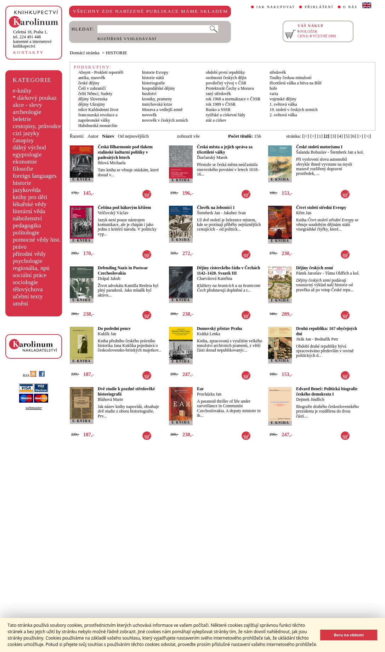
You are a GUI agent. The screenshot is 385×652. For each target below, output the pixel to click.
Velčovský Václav (113, 212)
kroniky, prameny (157, 98)
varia (274, 93)
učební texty (28, 296)
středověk (278, 72)
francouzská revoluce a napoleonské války (98, 117)
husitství (149, 93)
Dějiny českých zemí (314, 267)
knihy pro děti (30, 197)
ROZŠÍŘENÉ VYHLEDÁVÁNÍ (127, 39)
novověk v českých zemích (165, 120)
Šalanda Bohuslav (311, 152)
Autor (92, 136)
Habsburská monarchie (97, 125)
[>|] (367, 136)
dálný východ (29, 147)
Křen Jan (303, 212)
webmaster (34, 408)
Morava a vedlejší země (162, 109)
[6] (353, 136)
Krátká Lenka (208, 333)
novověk (149, 114)
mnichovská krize (157, 104)
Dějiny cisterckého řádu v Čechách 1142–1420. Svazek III (228, 270)
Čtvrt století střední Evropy (321, 207)
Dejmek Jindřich (310, 399)
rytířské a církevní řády (225, 114)
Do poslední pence (114, 328)
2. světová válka (283, 114)
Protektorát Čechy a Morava (230, 88)
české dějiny (89, 83)
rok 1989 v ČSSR (221, 104)
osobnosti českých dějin (226, 77)
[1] (320, 136)
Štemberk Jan (208, 212)
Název (108, 136)
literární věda (29, 211)
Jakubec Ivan (234, 212)
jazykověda (27, 190)
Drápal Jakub (109, 278)
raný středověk (218, 93)
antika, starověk (91, 77)
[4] (340, 136)
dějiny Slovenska (92, 98)
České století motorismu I (319, 146)
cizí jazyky (26, 133)
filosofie (23, 168)
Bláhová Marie (110, 399)
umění (20, 303)
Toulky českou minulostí (291, 77)
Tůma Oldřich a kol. (342, 273)
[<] (313, 136)
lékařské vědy (30, 204)
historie (22, 182)
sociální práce (30, 275)
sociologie (25, 282)
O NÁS (350, 7)
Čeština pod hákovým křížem (124, 207)
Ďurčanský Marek (212, 157)
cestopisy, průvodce (37, 126)
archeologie (27, 112)
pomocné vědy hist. (37, 239)
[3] (333, 136)
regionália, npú (31, 268)
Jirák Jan (303, 339)
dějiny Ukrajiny (91, 104)
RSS (29, 375)
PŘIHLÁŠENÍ (319, 7)
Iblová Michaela (111, 162)
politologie (26, 232)
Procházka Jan (209, 394)
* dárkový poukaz (35, 97)
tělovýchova (28, 289)
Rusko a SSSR (218, 109)
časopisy (23, 140)
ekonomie (25, 161)
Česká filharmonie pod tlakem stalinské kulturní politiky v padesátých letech (125, 152)
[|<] (305, 136)
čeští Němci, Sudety (95, 93)
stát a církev (216, 120)
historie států (153, 77)
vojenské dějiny (283, 98)
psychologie (28, 261)
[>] (360, 136)
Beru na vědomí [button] (349, 634)
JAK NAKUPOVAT (275, 7)
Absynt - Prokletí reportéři (100, 72)
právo (20, 246)
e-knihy (22, 90)
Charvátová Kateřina (214, 278)
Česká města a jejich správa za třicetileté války (225, 149)
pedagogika (27, 225)
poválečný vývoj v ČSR (226, 83)
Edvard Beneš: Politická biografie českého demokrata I (326, 391)
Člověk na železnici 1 (216, 207)
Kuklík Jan (107, 333)
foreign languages (35, 175)
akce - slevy (27, 104)
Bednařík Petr (326, 339)
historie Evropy (155, 72)
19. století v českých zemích (294, 109)
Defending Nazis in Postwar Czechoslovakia (123, 270)
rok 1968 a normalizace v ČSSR (233, 98)
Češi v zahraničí (92, 88)
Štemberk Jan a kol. (347, 152)
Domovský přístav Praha (219, 328)
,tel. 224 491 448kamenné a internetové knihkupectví (32, 39)
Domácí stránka (85, 52)
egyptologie (27, 154)
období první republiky (225, 72)
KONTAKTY (28, 52)
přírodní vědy (29, 253)
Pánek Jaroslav (309, 273)
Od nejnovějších (133, 136)
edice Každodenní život (98, 109)
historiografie (153, 83)
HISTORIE (116, 52)
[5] (347, 136)
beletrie (22, 119)
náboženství (27, 218)
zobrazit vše (188, 136)
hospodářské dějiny (158, 88)
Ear (200, 388)
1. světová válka (283, 104)
